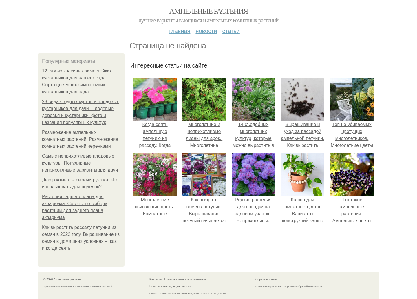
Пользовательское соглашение (185, 279)
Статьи (230, 31)
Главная (179, 31)
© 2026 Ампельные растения (62, 279)
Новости (206, 31)
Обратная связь (266, 279)
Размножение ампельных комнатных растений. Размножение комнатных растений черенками (80, 139)
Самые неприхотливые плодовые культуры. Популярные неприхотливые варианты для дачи (80, 163)
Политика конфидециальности (170, 286)
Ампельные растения (208, 11)
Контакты (155, 279)
